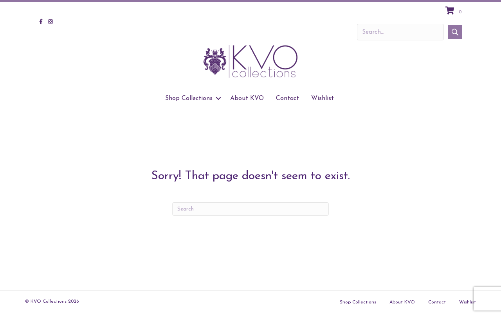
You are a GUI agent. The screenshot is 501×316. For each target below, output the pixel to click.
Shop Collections (358, 302)
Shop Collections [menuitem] (189, 98)
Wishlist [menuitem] (322, 98)
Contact (437, 302)
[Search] (250, 209)
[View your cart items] (454, 11)
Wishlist (467, 302)
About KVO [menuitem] (247, 98)
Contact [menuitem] (287, 98)
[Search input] (400, 32)
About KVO (402, 302)
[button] (455, 32)
